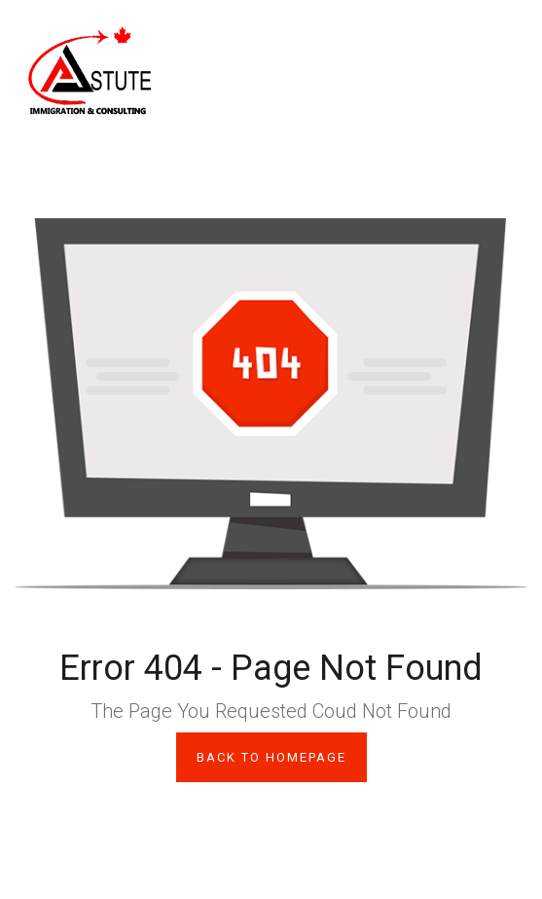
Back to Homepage (271, 757)
